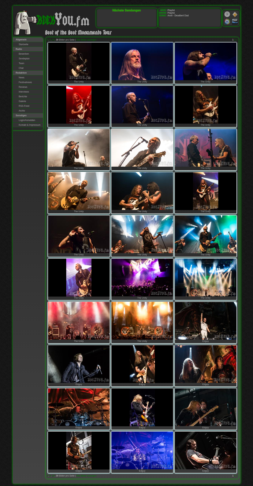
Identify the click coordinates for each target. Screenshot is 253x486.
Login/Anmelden (27, 120)
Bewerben (24, 54)
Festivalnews (25, 82)
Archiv (22, 110)
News (21, 77)
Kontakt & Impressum (30, 125)
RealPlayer (235, 22)
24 (53, 39)
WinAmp (235, 14)
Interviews (24, 91)
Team (21, 63)
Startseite (23, 44)
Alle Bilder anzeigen (86, 39)
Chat (21, 68)
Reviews (23, 87)
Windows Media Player (227, 22)
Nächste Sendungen (126, 10)
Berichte (23, 96)
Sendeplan (24, 58)
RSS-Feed (24, 106)
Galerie (22, 101)
